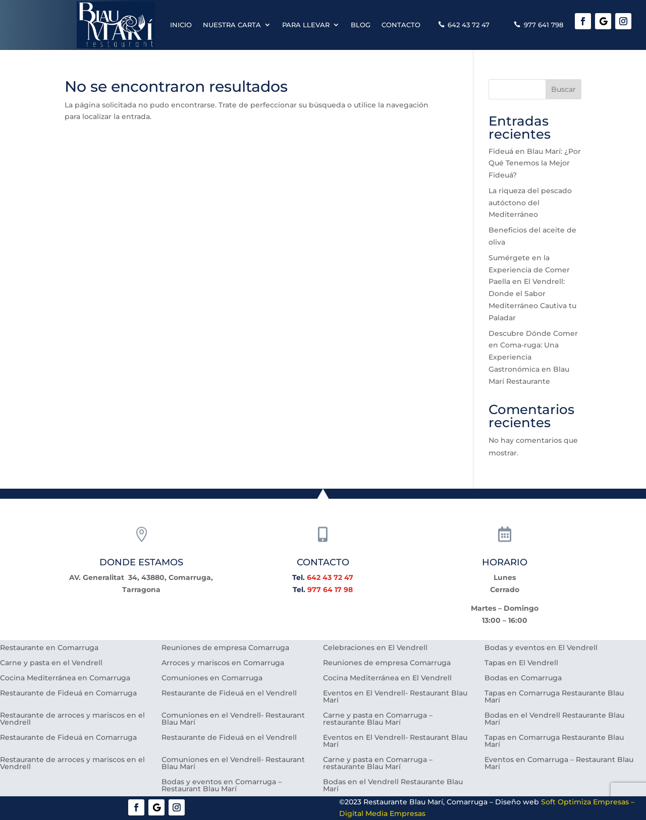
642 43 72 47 (469, 25)
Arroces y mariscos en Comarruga (223, 663)
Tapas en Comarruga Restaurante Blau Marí (554, 697)
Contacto (401, 25)
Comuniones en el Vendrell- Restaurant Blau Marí (233, 719)
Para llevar (306, 25)
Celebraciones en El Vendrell (375, 648)
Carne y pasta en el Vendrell (51, 663)
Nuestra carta (232, 25)
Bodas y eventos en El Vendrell (541, 648)
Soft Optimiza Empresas (585, 801)
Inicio (181, 25)
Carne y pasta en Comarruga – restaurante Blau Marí (378, 719)
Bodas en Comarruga (523, 678)
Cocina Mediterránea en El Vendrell (387, 678)
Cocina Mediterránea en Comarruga (65, 678)
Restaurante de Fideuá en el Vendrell (229, 693)
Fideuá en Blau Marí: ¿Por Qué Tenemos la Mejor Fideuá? (535, 163)
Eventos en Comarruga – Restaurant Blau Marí (558, 763)
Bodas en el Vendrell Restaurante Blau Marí (554, 719)
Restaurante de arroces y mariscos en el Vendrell (72, 719)
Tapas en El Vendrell (521, 663)
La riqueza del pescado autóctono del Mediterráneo (530, 202)
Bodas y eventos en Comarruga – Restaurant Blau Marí (222, 785)
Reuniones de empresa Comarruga (225, 648)
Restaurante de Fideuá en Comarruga (68, 693)
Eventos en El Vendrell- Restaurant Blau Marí (395, 697)
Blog (360, 25)
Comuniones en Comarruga (212, 678)
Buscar (563, 89)
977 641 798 (543, 25)
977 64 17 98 (330, 589)
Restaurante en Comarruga (49, 648)
